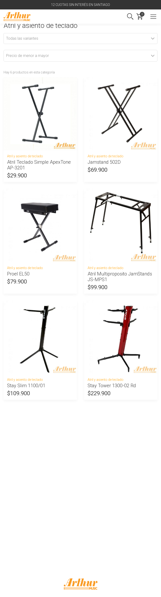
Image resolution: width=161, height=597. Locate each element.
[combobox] (80, 38)
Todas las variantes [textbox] (22, 38)
